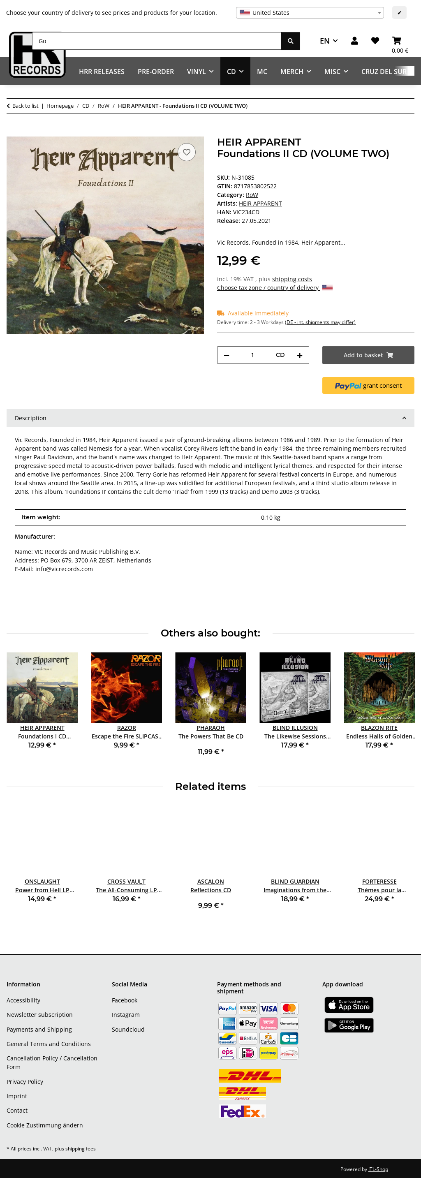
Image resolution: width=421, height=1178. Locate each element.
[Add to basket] (13, 132)
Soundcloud (128, 1029)
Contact (17, 1110)
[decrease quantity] (226, 355)
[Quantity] (252, 355)
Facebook (124, 1000)
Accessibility (23, 1000)
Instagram (126, 1014)
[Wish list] (375, 41)
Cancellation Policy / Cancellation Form (52, 1062)
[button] (355, 41)
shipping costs (292, 279)
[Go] (157, 41)
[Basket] (400, 41)
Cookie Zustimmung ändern (45, 1125)
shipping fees (80, 1148)
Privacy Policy (25, 1081)
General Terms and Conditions (49, 1044)
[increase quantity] (300, 355)
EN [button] (325, 41)
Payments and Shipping (39, 1029)
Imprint (17, 1096)
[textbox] (310, 12)
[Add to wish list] (187, 152)
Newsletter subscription (40, 1014)
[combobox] (310, 13)
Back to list (25, 105)
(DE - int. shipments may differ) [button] (320, 322)
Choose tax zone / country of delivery (275, 288)
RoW (252, 195)
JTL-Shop (378, 1169)
